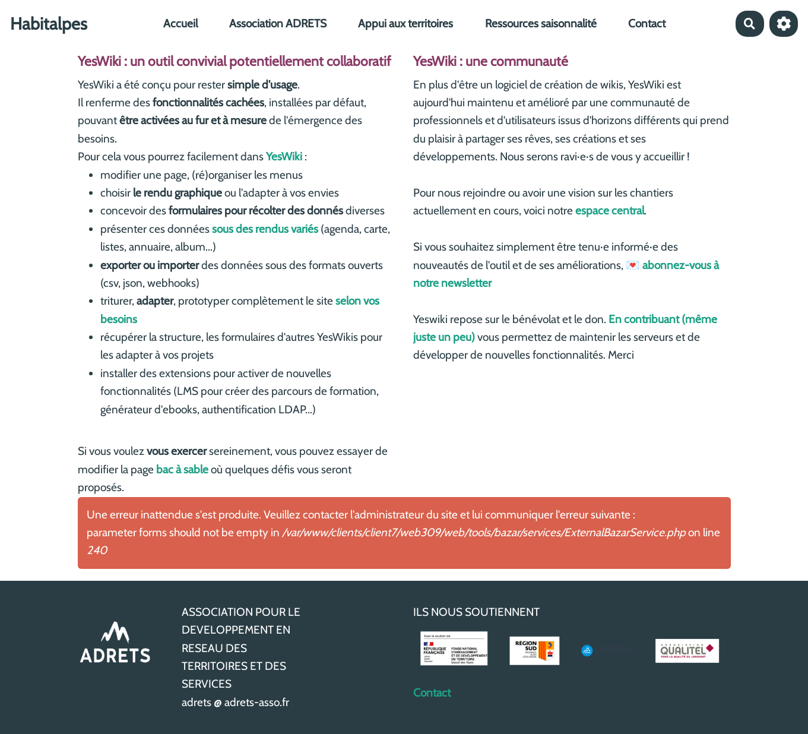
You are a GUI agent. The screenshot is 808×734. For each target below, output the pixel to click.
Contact (647, 23)
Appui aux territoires (405, 23)
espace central (609, 210)
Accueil (180, 23)
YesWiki (284, 156)
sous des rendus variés (265, 229)
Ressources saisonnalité (541, 23)
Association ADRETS (278, 23)
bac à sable (182, 469)
